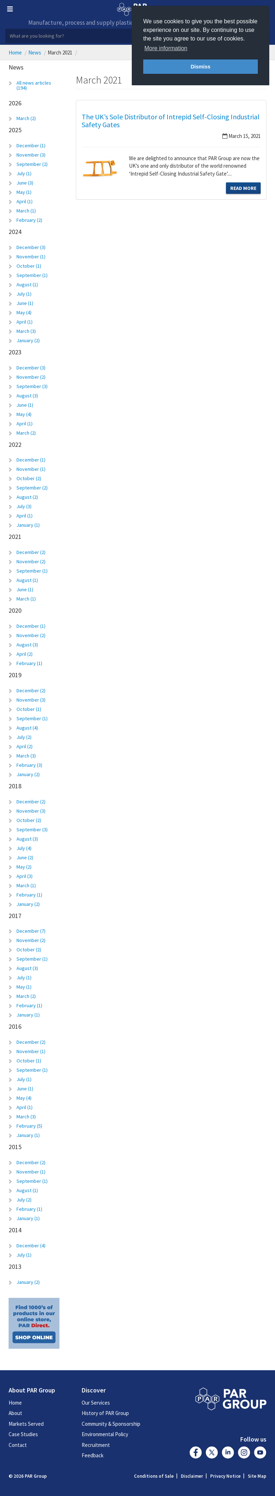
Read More (243, 188)
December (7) (30, 931)
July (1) (24, 173)
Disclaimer (192, 1476)
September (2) (32, 164)
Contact (18, 1445)
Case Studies (23, 1434)
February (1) (29, 663)
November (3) (30, 155)
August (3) (27, 395)
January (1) (28, 525)
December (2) (30, 552)
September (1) (32, 275)
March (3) (26, 331)
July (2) (24, 737)
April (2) (24, 654)
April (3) (24, 876)
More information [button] (165, 48)
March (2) (26, 118)
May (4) (24, 312)
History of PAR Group (105, 1413)
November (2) (30, 377)
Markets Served (26, 1423)
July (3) (24, 506)
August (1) (27, 284)
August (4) (27, 728)
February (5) (29, 1126)
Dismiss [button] (200, 67)
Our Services (96, 1402)
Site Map (257, 1476)
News (34, 52)
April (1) (24, 201)
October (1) (28, 266)
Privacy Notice (225, 1476)
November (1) (30, 256)
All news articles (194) (33, 85)
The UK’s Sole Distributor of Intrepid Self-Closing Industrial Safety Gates (171, 120)
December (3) (30, 247)
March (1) (26, 210)
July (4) (24, 848)
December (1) (30, 145)
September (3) (32, 386)
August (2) (27, 497)
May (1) (24, 192)
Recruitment (96, 1445)
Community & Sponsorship (111, 1423)
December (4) (30, 1245)
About (15, 1413)
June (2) (24, 857)
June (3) (24, 183)
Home (15, 52)
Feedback (92, 1455)
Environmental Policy (105, 1434)
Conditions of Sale (154, 1476)
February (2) (29, 220)
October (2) (28, 478)
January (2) (28, 340)
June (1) (24, 303)
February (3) (29, 765)
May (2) (24, 867)
